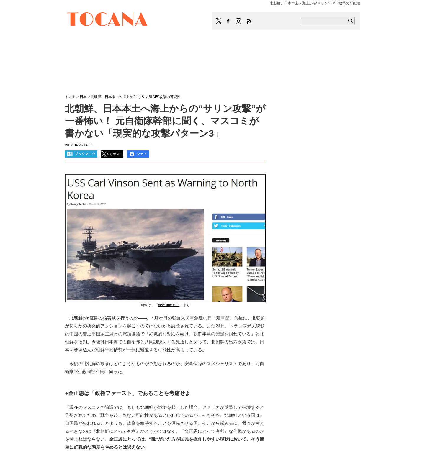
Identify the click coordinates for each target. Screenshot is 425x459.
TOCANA (107, 20)
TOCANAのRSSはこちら (249, 21)
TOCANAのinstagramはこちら (239, 21)
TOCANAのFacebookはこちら (228, 21)
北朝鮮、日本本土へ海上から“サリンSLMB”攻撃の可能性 (136, 97)
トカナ (70, 97)
